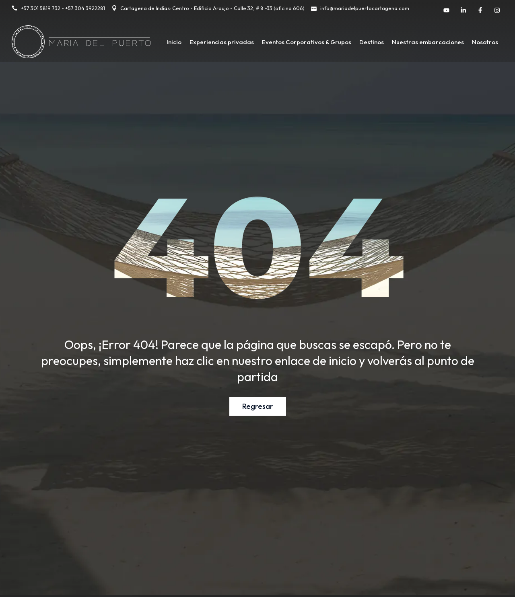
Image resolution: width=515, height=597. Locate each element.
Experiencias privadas (222, 42)
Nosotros (485, 42)
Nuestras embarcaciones (428, 42)
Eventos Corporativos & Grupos (306, 42)
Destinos (371, 42)
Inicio (174, 42)
